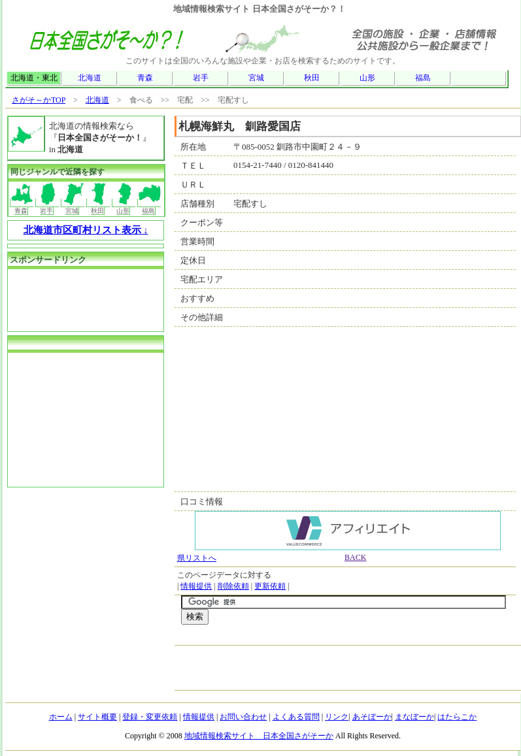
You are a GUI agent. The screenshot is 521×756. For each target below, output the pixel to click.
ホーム (61, 716)
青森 (145, 77)
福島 (423, 77)
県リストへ (196, 558)
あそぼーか (372, 716)
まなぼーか (414, 716)
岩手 (201, 77)
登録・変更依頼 (149, 716)
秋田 (312, 77)
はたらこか (457, 716)
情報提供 (196, 586)
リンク (336, 716)
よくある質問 (296, 716)
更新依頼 (270, 586)
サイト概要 (97, 716)
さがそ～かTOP (38, 100)
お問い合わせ (243, 716)
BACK (355, 557)
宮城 (256, 77)
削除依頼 (233, 586)
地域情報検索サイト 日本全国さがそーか (258, 735)
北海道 (89, 77)
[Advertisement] (73, 298)
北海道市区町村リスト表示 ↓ (86, 230)
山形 (367, 77)
